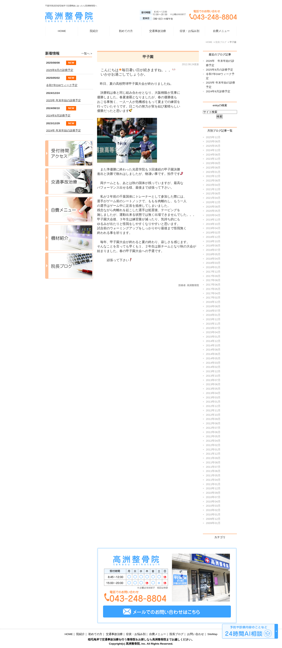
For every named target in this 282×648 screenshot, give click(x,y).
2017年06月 (213, 284)
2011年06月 (213, 471)
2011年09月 (213, 458)
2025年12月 (213, 137)
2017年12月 (213, 271)
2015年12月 (213, 319)
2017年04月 (213, 293)
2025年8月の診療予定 (219, 69)
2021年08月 (213, 193)
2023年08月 (213, 167)
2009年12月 (213, 518)
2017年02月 (213, 297)
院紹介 (80, 634)
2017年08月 (213, 280)
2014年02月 (213, 366)
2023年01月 (213, 171)
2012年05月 (213, 436)
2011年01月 (213, 484)
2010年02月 (213, 510)
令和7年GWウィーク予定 (61, 85)
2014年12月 (213, 341)
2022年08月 (213, 180)
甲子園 (148, 57)
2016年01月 (213, 314)
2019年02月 (213, 232)
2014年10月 (213, 345)
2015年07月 (213, 328)
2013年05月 (213, 388)
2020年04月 (213, 215)
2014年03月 (213, 362)
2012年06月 (213, 432)
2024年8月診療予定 (218, 91)
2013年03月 (213, 397)
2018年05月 (213, 254)
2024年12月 (213, 150)
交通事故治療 (157, 31)
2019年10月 (213, 224)
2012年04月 (213, 440)
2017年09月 (213, 276)
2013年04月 (213, 393)
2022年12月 (213, 176)
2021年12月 (213, 189)
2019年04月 (213, 228)
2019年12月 (213, 219)
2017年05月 (213, 289)
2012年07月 (213, 427)
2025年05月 (213, 145)
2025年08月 (213, 141)
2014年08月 (213, 349)
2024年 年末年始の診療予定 (63, 130)
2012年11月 (213, 410)
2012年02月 (213, 445)
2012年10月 (213, 414)
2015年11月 (213, 323)
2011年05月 (213, 475)
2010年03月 (213, 505)
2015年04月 (213, 332)
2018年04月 (213, 258)
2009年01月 (213, 523)
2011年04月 (213, 479)
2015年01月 (213, 336)
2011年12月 (213, 453)
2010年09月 (213, 492)
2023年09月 (213, 163)
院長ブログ (177, 634)
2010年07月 (213, 497)
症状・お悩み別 (136, 634)
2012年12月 (213, 406)
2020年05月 (213, 210)
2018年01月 (213, 267)
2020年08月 (213, 206)
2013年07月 (213, 380)
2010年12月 (213, 488)
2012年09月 (213, 419)
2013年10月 (213, 375)
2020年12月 (213, 202)
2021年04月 (213, 197)
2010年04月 (213, 501)
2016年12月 (213, 301)
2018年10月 (213, 241)
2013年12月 (213, 371)
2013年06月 (213, 384)
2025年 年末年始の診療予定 (63, 100)
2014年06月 (213, 354)
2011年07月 (213, 466)
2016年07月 (213, 310)
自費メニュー (221, 31)
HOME (62, 31)
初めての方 (126, 31)
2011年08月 (213, 462)
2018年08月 (213, 245)
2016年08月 (213, 306)
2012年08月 (213, 423)
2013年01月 (213, 401)
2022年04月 (213, 184)
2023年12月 (213, 158)
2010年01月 (213, 514)
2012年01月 (213, 449)
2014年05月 (213, 358)
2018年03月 (213, 262)
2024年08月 (213, 154)
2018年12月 (213, 236)
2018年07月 (213, 249)
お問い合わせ (195, 634)
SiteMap (212, 634)
